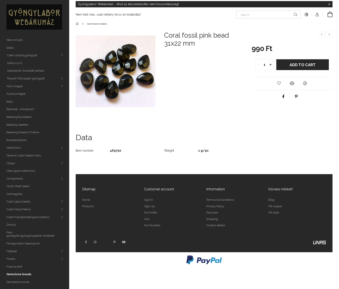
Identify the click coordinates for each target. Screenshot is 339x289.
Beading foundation (19, 117)
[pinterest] (296, 96)
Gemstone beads (18, 274)
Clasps (10, 163)
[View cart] (328, 14)
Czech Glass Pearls (18, 209)
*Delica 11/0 (14, 63)
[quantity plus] (270, 64)
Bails (9, 101)
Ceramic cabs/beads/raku (23, 155)
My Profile (150, 212)
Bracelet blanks (16, 140)
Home (86, 199)
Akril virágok (14, 86)
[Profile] (317, 14)
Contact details (215, 225)
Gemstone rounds (17, 282)
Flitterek (11, 251)
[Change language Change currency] (306, 14)
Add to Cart (302, 65)
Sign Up (149, 206)
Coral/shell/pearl (18, 186)
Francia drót (14, 266)
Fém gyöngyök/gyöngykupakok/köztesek (30, 234)
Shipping (212, 219)
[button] (279, 83)
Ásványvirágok (16, 93)
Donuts (11, 224)
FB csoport (275, 206)
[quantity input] (264, 64)
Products (88, 206)
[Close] (329, 4)
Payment (212, 212)
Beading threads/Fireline (22, 132)
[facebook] (283, 96)
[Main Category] (78, 23)
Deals (10, 47)
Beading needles (17, 124)
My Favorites (152, 225)
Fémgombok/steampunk (23, 243)
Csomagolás (14, 194)
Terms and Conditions (220, 199)
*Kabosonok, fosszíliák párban (25, 70)
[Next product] (329, 34)
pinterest (114, 242)
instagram (95, 242)
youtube (124, 242)
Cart (146, 219)
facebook (86, 242)
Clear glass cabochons (20, 170)
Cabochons (13, 147)
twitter (105, 242)
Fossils (10, 258)
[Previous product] (321, 34)
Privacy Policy (215, 206)
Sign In (148, 199)
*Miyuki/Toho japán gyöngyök (25, 78)
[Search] (268, 14)
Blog (271, 199)
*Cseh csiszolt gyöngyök (21, 55)
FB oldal (273, 212)
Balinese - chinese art (20, 109)
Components (14, 178)
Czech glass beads (18, 201)
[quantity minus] (259, 64)
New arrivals (14, 40)
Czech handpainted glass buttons (27, 217)
